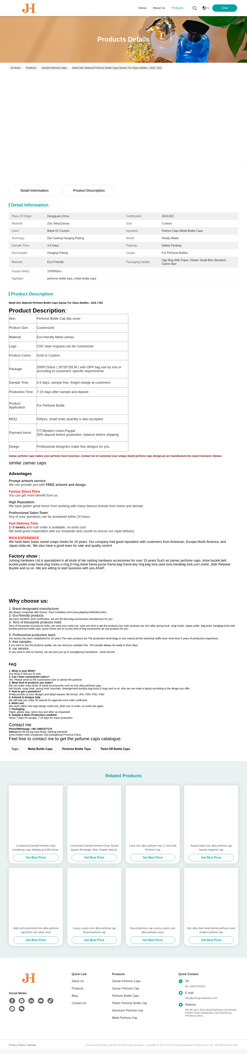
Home (142, 8)
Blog (75, 1000)
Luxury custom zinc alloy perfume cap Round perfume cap (94, 935)
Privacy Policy (17, 1049)
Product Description (89, 190)
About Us (78, 986)
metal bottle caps (40, 753)
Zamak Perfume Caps (54, 67)
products (177, 8)
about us (159, 8)
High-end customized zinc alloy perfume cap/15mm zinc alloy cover (36, 935)
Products (31, 67)
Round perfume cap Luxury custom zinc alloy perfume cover (153, 935)
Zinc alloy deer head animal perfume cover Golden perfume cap (211, 935)
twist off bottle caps (115, 753)
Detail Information (34, 190)
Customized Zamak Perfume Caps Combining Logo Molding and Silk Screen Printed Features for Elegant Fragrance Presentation (36, 853)
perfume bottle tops (76, 753)
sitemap (31, 1049)
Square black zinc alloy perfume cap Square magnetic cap (211, 852)
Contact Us (79, 1008)
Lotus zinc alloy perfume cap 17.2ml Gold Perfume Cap (152, 852)
